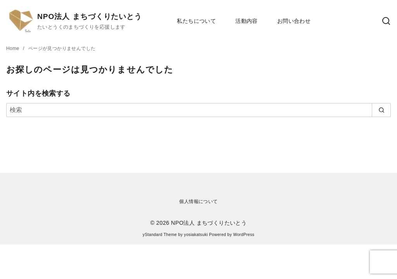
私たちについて (196, 21)
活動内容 (246, 21)
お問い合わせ (294, 21)
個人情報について (198, 201)
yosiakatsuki (196, 234)
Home (13, 48)
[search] (381, 110)
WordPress (243, 234)
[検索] (198, 110)
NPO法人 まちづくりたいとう (89, 16)
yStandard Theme (160, 234)
